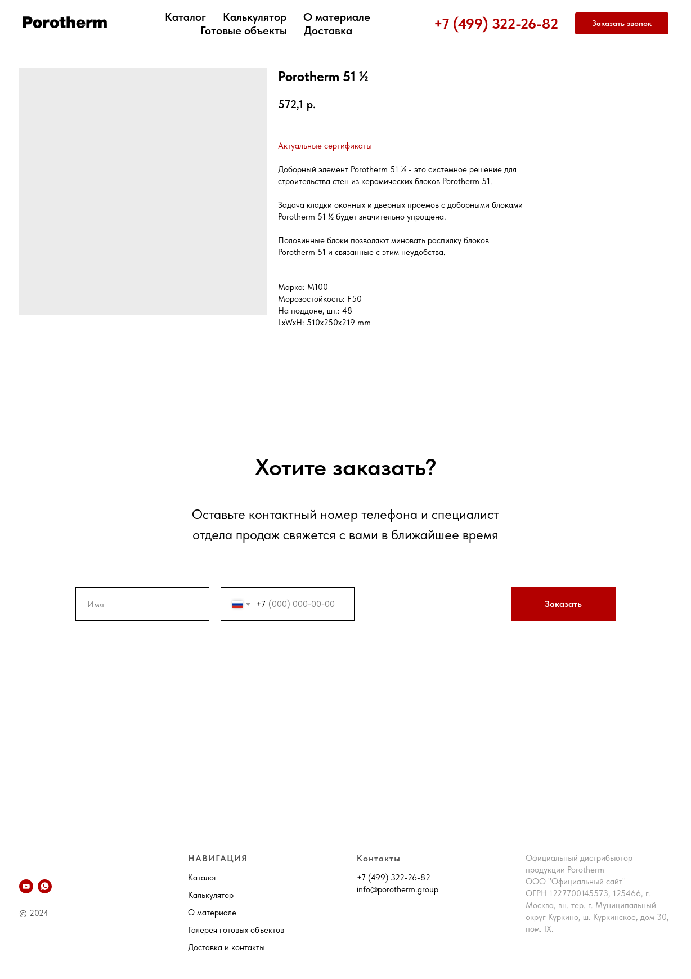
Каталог (185, 17)
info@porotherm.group (397, 889)
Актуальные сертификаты (325, 146)
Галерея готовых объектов (236, 930)
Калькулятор (254, 17)
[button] (621, 23)
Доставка (328, 30)
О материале (336, 17)
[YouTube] (26, 886)
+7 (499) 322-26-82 (496, 23)
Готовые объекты (243, 30)
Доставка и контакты (226, 947)
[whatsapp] (45, 886)
